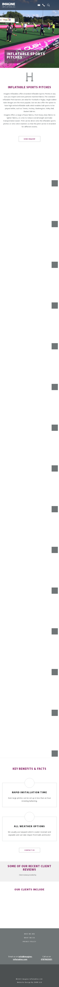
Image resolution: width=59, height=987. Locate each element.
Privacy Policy (29, 941)
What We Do (29, 938)
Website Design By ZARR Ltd (29, 982)
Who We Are (29, 934)
